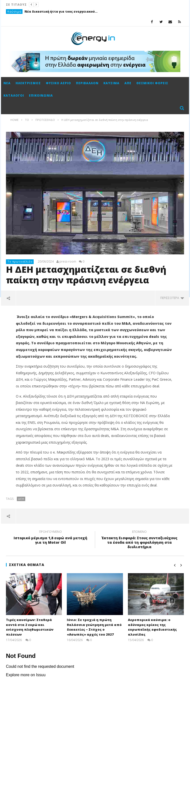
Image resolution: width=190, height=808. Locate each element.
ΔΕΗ (21, 499)
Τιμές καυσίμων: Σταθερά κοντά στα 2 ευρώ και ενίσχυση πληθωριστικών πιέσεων (29, 627)
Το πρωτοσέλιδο (20, 261)
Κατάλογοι (13, 95)
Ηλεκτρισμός (28, 83)
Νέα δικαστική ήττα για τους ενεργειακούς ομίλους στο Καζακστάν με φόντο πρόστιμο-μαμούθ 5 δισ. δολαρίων (61, 11)
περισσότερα (172, 298)
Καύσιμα (14, 11)
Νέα (7, 83)
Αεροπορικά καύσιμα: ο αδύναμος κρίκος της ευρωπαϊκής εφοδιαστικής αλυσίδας (152, 627)
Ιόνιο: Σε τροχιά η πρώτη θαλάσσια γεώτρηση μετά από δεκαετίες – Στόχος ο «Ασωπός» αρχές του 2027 (94, 627)
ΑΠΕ (127, 83)
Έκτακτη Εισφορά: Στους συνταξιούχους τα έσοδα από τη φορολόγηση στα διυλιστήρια (139, 540)
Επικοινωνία (41, 95)
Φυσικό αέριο (58, 83)
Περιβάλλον (87, 83)
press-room (67, 261)
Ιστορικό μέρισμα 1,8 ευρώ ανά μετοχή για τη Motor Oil (50, 537)
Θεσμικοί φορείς (152, 83)
